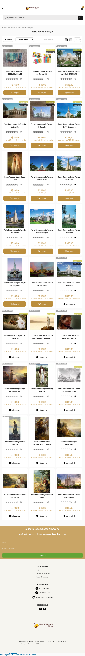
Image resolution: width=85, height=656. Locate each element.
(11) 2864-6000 (42, 588)
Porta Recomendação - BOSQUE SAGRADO (14, 72)
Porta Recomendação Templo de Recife (69, 231)
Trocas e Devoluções (42, 574)
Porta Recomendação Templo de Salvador (42, 125)
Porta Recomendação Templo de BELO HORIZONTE (69, 72)
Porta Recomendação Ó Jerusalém (69, 443)
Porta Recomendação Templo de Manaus (69, 178)
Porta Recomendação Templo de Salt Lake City (69, 496)
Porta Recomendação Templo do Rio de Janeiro (69, 125)
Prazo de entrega (42, 577)
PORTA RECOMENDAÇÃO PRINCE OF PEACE (69, 337)
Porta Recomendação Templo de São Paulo (42, 178)
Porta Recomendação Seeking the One (42, 390)
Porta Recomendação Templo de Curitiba (15, 231)
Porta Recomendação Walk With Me (15, 443)
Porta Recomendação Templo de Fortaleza (42, 284)
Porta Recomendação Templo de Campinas (15, 284)
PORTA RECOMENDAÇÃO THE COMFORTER (15, 337)
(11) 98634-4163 (42, 593)
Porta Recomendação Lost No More (42, 496)
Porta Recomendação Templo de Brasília (15, 125)
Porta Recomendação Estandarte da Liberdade (42, 443)
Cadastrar (42, 556)
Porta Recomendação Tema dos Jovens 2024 (42, 72)
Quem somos (42, 570)
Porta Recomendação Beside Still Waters (14, 496)
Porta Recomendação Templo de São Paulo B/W (69, 390)
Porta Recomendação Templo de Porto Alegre (42, 231)
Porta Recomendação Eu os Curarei (14, 178)
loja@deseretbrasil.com (42, 597)
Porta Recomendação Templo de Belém (69, 284)
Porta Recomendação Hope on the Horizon (14, 390)
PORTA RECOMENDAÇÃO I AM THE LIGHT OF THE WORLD (42, 337)
